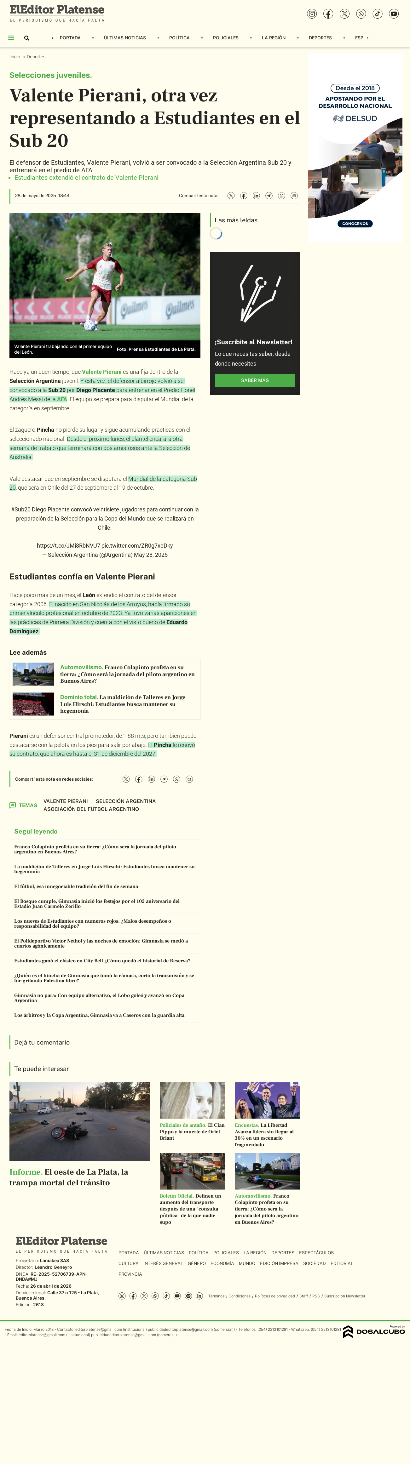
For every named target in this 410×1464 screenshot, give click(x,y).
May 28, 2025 (151, 554)
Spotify (188, 1296)
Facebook (133, 1296)
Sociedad (314, 1263)
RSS (316, 1296)
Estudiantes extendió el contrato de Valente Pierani (86, 177)
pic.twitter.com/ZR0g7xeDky (137, 545)
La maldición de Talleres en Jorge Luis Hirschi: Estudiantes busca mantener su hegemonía (104, 869)
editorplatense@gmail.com (98, 1329)
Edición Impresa (279, 1263)
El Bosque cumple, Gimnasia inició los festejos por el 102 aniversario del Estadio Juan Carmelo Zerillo (97, 903)
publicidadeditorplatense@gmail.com (180, 1329)
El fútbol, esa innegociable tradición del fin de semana (76, 886)
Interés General (163, 1263)
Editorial (342, 1263)
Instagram (122, 1296)
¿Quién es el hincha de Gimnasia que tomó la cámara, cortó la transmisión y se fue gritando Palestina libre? (104, 978)
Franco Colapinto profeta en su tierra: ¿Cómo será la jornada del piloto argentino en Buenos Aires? (95, 849)
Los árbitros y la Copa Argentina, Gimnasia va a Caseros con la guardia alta (99, 1015)
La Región (274, 37)
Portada (70, 37)
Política (179, 37)
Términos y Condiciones (229, 1296)
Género (197, 1263)
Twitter (144, 1296)
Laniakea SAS (54, 1260)
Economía (222, 1263)
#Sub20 (21, 509)
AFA (62, 399)
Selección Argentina (126, 801)
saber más (255, 380)
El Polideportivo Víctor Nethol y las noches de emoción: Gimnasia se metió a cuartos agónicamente (101, 943)
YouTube (177, 1296)
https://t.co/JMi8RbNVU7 (68, 545)
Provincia (130, 1274)
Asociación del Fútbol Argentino (91, 809)
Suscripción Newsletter (344, 1296)
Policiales (226, 37)
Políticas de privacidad (275, 1296)
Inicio (15, 56)
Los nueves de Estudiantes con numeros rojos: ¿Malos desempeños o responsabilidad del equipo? (92, 923)
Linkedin (199, 1296)
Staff (303, 1296)
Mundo (247, 1263)
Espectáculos (316, 1252)
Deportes (320, 37)
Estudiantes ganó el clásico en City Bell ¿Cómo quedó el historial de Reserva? (102, 961)
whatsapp (155, 1296)
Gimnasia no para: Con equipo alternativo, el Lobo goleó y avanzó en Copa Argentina (99, 998)
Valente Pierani (102, 371)
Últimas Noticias (125, 37)
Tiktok (166, 1296)
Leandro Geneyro (53, 1267)
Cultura (128, 1263)
